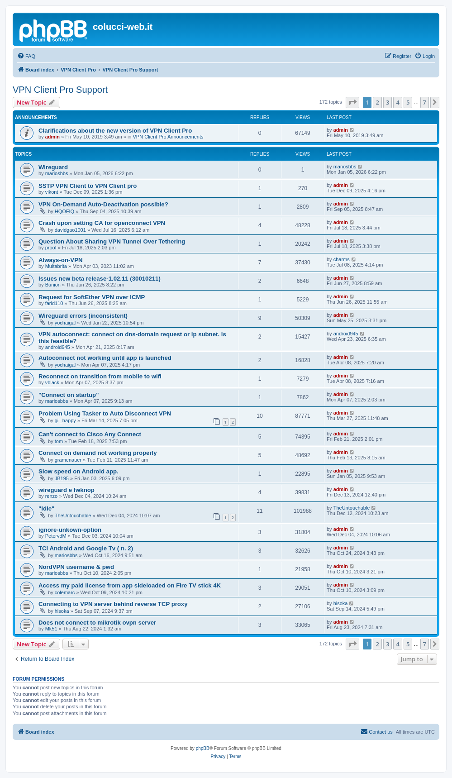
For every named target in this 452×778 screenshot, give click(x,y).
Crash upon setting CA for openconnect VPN (101, 223)
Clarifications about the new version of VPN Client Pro (115, 130)
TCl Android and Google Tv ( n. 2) (85, 548)
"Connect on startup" (68, 394)
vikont (51, 192)
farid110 (54, 303)
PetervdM (56, 536)
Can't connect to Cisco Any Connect (89, 434)
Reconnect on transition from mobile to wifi (100, 376)
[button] (352, 102)
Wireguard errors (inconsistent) (83, 315)
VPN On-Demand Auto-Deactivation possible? (103, 204)
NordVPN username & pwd (76, 566)
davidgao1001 (70, 230)
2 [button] (377, 102)
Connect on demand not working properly (97, 452)
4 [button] (397, 102)
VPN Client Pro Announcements (168, 136)
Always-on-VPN (60, 260)
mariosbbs (56, 173)
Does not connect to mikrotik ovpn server (97, 622)
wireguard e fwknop (66, 490)
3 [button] (387, 102)
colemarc (65, 592)
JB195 (62, 478)
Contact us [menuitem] (377, 731)
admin (52, 136)
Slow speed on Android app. (78, 471)
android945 (57, 347)
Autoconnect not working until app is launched (104, 357)
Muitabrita (56, 266)
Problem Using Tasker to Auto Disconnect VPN (104, 413)
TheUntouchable (73, 515)
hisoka (62, 611)
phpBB (202, 748)
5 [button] (407, 102)
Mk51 (51, 628)
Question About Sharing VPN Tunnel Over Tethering (111, 241)
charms (341, 259)
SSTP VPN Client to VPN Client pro (87, 185)
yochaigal (65, 322)
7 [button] (424, 102)
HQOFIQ (64, 211)
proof (51, 247)
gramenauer (68, 460)
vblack (52, 382)
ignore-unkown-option (69, 529)
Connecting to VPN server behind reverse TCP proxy (113, 604)
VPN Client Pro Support (60, 90)
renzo (51, 496)
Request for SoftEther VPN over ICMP (91, 297)
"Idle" (46, 508)
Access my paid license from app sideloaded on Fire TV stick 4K (129, 585)
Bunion (53, 284)
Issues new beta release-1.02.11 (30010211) (99, 278)
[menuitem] (26, 56)
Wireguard (53, 167)
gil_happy (65, 420)
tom (59, 441)
